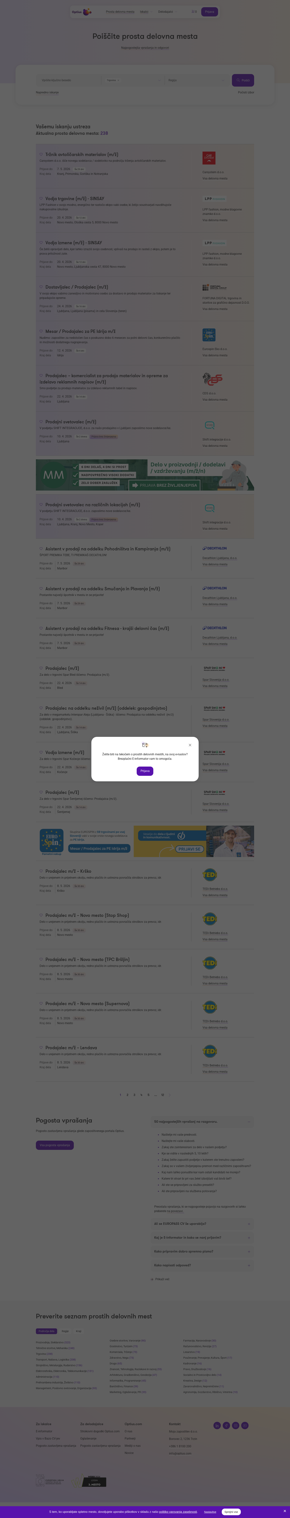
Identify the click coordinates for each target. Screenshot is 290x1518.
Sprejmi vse (231, 1511)
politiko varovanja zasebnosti (178, 1511)
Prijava (145, 771)
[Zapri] (190, 745)
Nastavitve (210, 1511)
